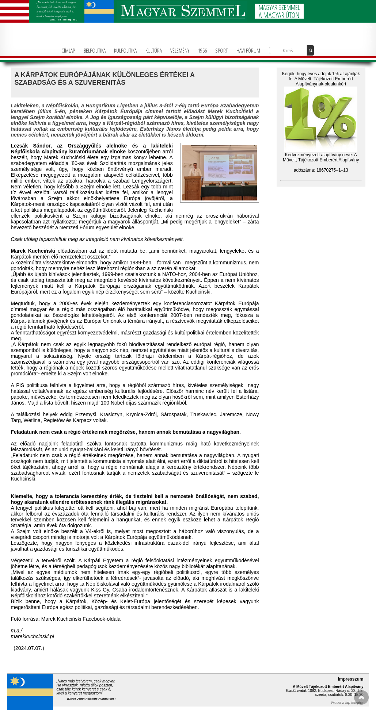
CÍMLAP (68, 50)
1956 (202, 50)
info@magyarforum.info (360, 40)
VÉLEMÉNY (179, 50)
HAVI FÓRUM (248, 50)
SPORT (221, 50)
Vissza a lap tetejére (347, 703)
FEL (361, 697)
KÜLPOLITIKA (125, 50)
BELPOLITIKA (95, 50)
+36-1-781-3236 (363, 36)
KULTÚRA (153, 50)
